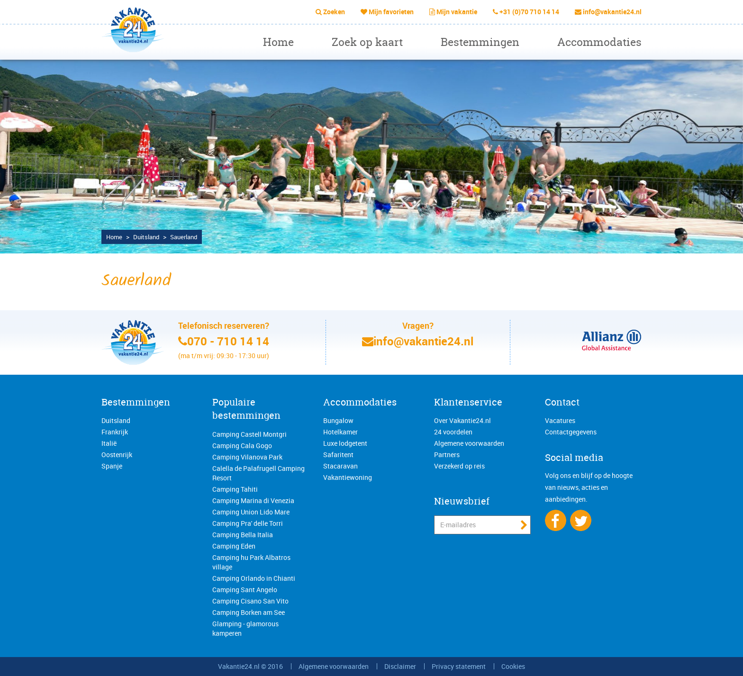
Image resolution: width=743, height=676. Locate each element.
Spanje (111, 465)
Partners (447, 454)
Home (278, 42)
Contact (562, 402)
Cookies (513, 666)
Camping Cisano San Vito (250, 600)
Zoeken (334, 11)
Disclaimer (400, 666)
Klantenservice (468, 402)
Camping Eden (233, 545)
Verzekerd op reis (459, 465)
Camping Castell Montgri (249, 434)
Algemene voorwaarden (469, 443)
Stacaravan (340, 465)
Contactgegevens (571, 431)
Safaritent (338, 454)
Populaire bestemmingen (246, 409)
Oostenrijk (116, 454)
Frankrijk (114, 431)
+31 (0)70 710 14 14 (529, 11)
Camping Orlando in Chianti (253, 578)
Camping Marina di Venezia (253, 500)
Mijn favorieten (391, 11)
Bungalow (338, 420)
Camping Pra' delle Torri (247, 523)
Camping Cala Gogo (242, 445)
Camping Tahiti (235, 489)
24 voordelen (453, 431)
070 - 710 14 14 (228, 341)
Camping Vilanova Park (247, 456)
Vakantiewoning (347, 477)
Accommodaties (599, 42)
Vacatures (560, 420)
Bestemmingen (480, 42)
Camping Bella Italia (242, 534)
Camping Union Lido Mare (251, 511)
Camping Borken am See (248, 612)
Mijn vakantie (456, 11)
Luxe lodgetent (345, 443)
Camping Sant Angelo (244, 589)
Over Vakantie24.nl (462, 420)
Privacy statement (459, 666)
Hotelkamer (340, 431)
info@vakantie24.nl (612, 11)
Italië (109, 443)
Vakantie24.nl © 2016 (250, 666)
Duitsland (115, 420)
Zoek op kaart (367, 42)
